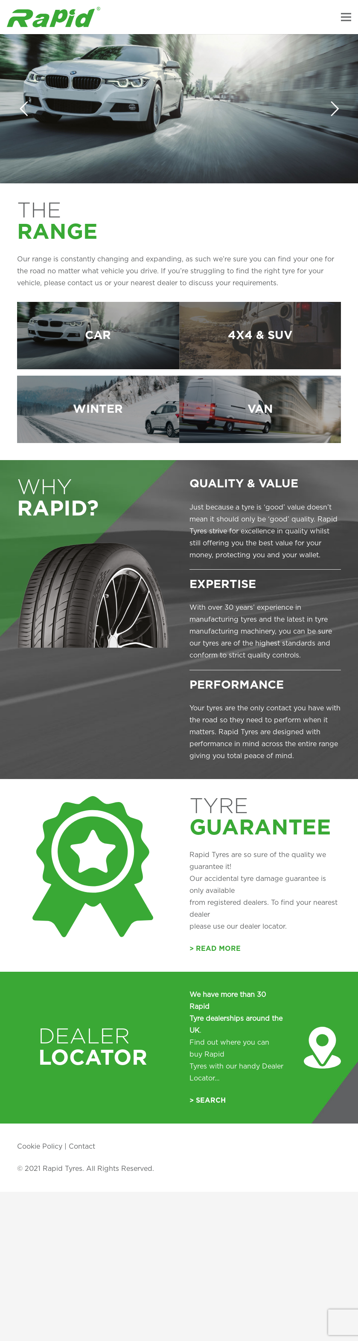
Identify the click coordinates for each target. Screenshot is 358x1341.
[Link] (53, 17)
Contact (82, 1141)
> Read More (215, 943)
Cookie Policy (39, 1141)
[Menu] (346, 17)
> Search (207, 1095)
